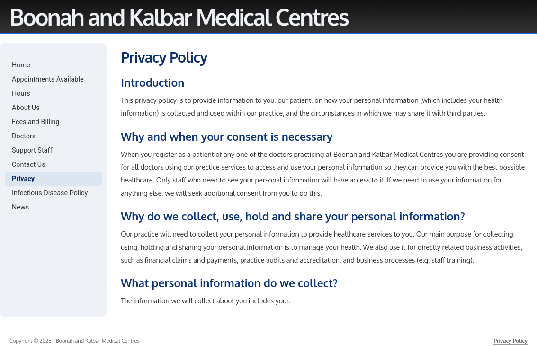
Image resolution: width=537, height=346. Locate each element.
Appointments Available (48, 79)
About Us (26, 108)
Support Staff (32, 150)
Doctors (24, 136)
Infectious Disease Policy (50, 193)
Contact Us (28, 165)
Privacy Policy (510, 340)
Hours (21, 94)
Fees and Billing (36, 122)
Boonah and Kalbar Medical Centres (178, 16)
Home (21, 65)
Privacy (23, 179)
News (20, 207)
